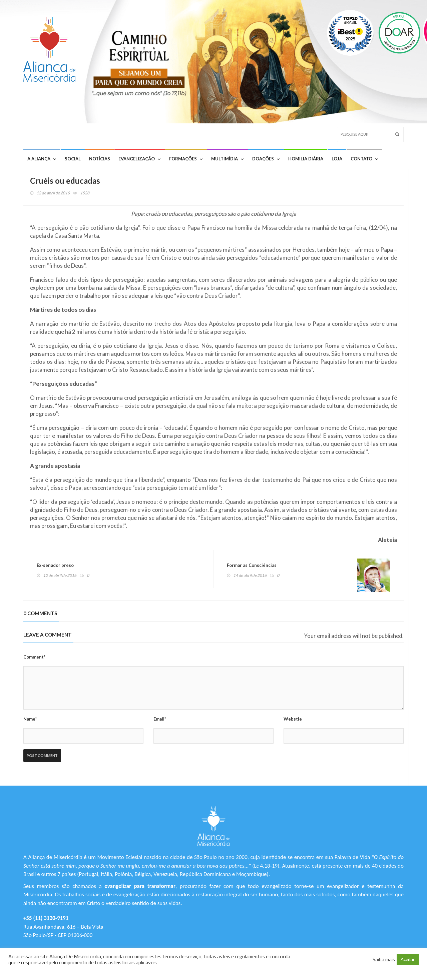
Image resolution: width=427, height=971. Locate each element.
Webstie (293, 719)
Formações (185, 158)
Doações (266, 158)
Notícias (99, 158)
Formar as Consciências (252, 565)
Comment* (34, 657)
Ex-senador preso (55, 565)
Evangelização (139, 158)
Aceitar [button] (408, 959)
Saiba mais (384, 959)
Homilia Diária (305, 158)
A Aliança (41, 158)
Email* (159, 719)
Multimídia (227, 158)
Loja (337, 158)
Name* (30, 719)
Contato (364, 158)
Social (73, 158)
